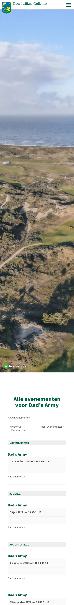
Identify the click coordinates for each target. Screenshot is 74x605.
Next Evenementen (53, 426)
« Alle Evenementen (19, 417)
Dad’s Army (17, 454)
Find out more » (16, 476)
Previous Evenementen (18, 428)
